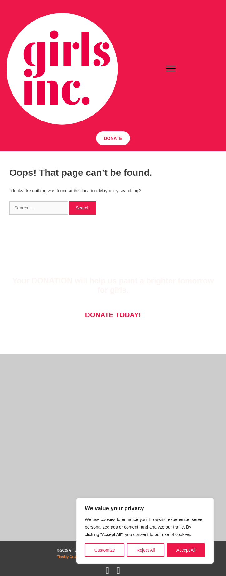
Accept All (185, 550)
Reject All (146, 550)
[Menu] (171, 68)
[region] (145, 531)
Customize (104, 550)
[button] (113, 138)
